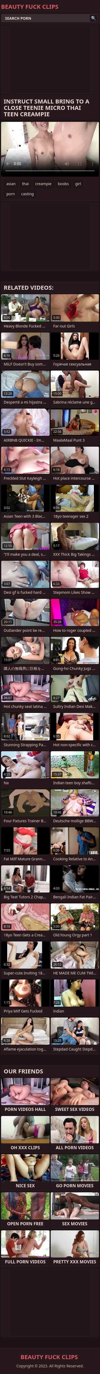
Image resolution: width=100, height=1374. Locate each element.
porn (10, 193)
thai (25, 183)
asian (11, 183)
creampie (43, 183)
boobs (63, 183)
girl (78, 183)
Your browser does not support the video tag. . (50, 149)
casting (27, 193)
